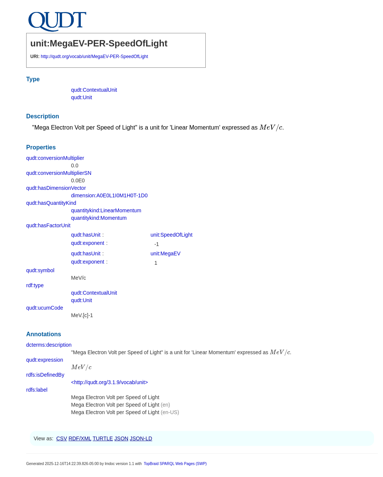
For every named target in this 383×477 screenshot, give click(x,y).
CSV (61, 438)
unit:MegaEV (166, 253)
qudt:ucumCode (44, 308)
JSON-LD (141, 438)
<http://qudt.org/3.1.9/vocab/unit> (109, 382)
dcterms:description (48, 345)
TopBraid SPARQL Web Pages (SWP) (175, 464)
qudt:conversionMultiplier (55, 158)
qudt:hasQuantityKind (51, 203)
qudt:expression (44, 360)
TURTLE (103, 438)
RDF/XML (79, 438)
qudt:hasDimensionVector (56, 188)
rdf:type (35, 285)
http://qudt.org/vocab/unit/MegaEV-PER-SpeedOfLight (94, 56)
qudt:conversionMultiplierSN (58, 173)
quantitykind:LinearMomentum (106, 210)
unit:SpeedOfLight (172, 235)
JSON (121, 438)
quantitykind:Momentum (99, 218)
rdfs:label (37, 390)
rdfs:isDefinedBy (45, 375)
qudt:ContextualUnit (94, 90)
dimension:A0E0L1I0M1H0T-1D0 (109, 195)
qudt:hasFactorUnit (48, 225)
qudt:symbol (40, 270)
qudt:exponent (87, 243)
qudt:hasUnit (86, 235)
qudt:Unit (81, 97)
